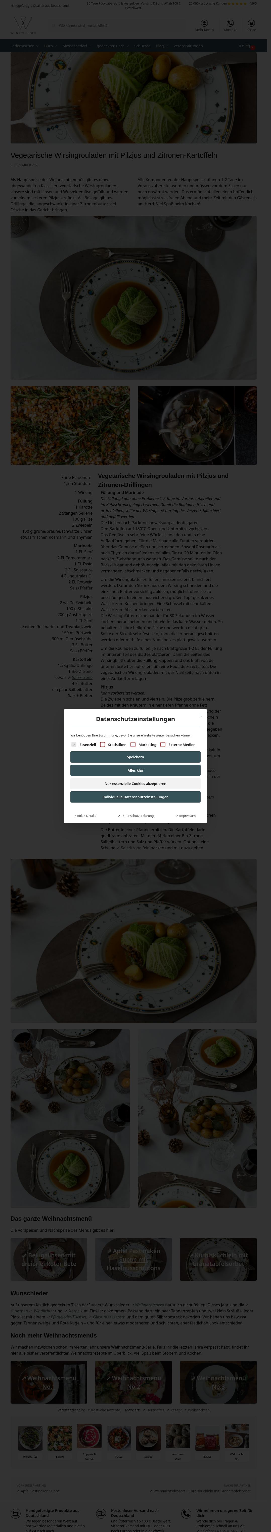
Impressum (187, 816)
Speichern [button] (135, 757)
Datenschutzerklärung (137, 816)
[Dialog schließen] (201, 715)
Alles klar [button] (136, 770)
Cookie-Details (85, 816)
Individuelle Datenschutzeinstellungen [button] (135, 797)
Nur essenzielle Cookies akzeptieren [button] (135, 783)
